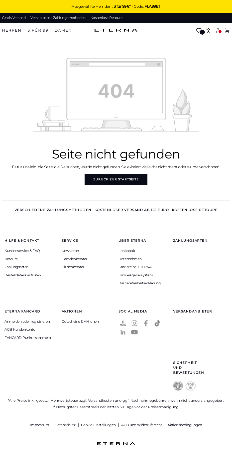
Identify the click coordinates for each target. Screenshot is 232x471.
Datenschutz (65, 425)
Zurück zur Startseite (116, 179)
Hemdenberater (75, 259)
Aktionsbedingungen (185, 425)
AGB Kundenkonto (19, 329)
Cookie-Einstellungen (99, 425)
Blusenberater (73, 267)
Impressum (40, 425)
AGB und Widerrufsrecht (142, 425)
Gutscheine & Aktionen (80, 321)
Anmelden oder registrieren (27, 321)
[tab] (11, 30)
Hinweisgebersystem (135, 275)
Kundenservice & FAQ (22, 250)
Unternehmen (130, 259)
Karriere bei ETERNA (135, 267)
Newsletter (70, 250)
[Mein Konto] (218, 30)
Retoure (11, 259)
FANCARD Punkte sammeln (27, 337)
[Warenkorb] (227, 30)
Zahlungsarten (16, 267)
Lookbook (126, 250)
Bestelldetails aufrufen (22, 275)
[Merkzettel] (199, 30)
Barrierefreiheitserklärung (139, 283)
